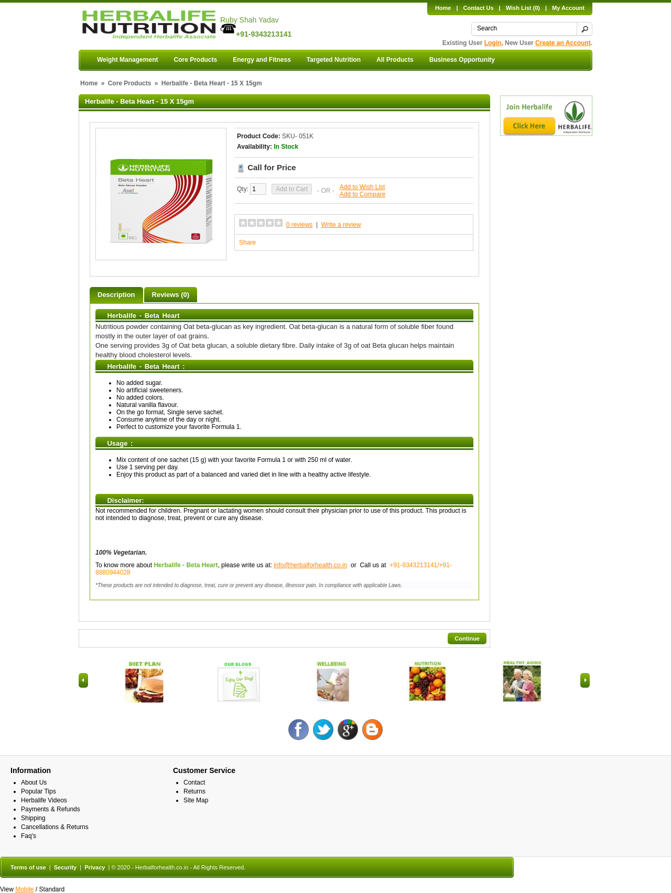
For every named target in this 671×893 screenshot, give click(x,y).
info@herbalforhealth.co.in (310, 565)
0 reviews (299, 224)
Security (65, 867)
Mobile (24, 889)
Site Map (195, 800)
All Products (395, 59)
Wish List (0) (523, 8)
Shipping (33, 818)
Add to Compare (362, 194)
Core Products (195, 59)
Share (247, 242)
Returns (194, 791)
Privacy (94, 867)
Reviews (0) (171, 295)
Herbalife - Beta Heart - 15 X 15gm (211, 83)
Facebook (298, 729)
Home (443, 8)
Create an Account (563, 43)
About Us (34, 782)
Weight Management (127, 59)
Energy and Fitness (262, 59)
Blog (372, 729)
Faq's (28, 836)
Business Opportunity (462, 59)
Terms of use (28, 867)
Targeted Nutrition (334, 59)
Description (116, 295)
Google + (348, 729)
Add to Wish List (362, 187)
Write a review (341, 224)
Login (493, 43)
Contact (194, 782)
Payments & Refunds (50, 809)
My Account (568, 8)
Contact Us (478, 8)
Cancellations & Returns (55, 827)
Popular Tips (38, 791)
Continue (467, 638)
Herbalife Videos (44, 800)
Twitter (323, 729)
